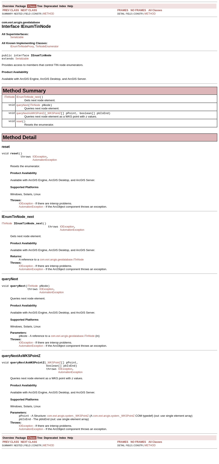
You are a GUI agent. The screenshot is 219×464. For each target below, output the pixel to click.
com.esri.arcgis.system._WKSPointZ (68, 428)
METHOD (48, 13)
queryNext (22, 107)
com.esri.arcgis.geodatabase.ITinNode (62, 267)
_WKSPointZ (53, 116)
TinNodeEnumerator (47, 46)
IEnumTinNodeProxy (22, 46)
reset (19, 125)
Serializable (17, 37)
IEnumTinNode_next (28, 98)
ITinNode (9, 98)
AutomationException (45, 165)
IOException (39, 161)
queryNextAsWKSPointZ (30, 116)
